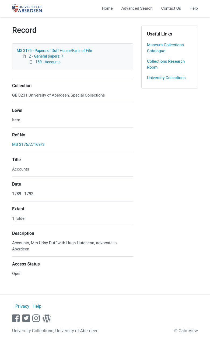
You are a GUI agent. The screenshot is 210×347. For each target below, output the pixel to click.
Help (194, 8)
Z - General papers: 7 (46, 56)
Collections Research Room (166, 64)
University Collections (166, 77)
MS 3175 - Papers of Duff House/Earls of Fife (54, 50)
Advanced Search (137, 8)
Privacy (22, 306)
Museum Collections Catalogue (165, 48)
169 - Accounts (47, 62)
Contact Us (171, 8)
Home (107, 8)
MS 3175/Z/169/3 (28, 144)
